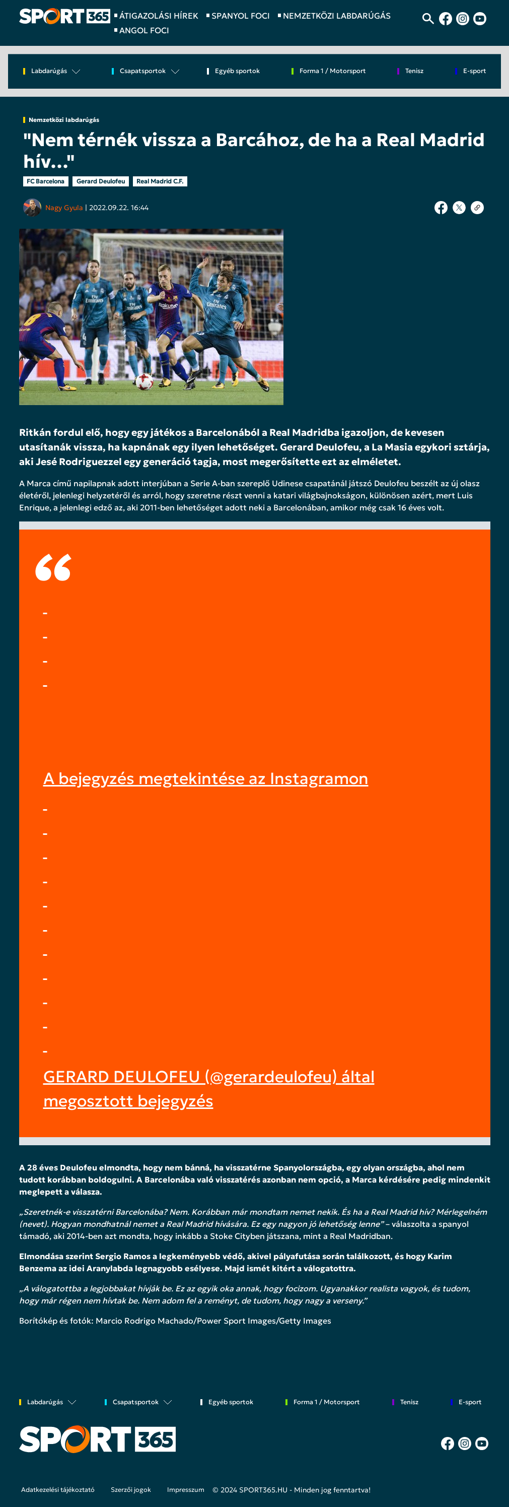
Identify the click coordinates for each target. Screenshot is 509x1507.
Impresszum (185, 1490)
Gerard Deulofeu (101, 181)
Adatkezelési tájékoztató (58, 1490)
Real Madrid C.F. (159, 181)
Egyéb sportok (237, 71)
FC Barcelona (45, 181)
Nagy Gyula (64, 207)
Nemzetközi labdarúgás (64, 120)
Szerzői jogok (131, 1490)
